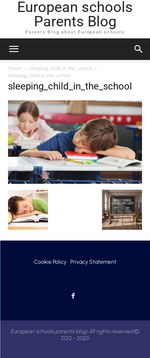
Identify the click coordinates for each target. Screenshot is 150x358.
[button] (139, 49)
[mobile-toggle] (13, 49)
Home (15, 68)
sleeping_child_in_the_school (60, 68)
